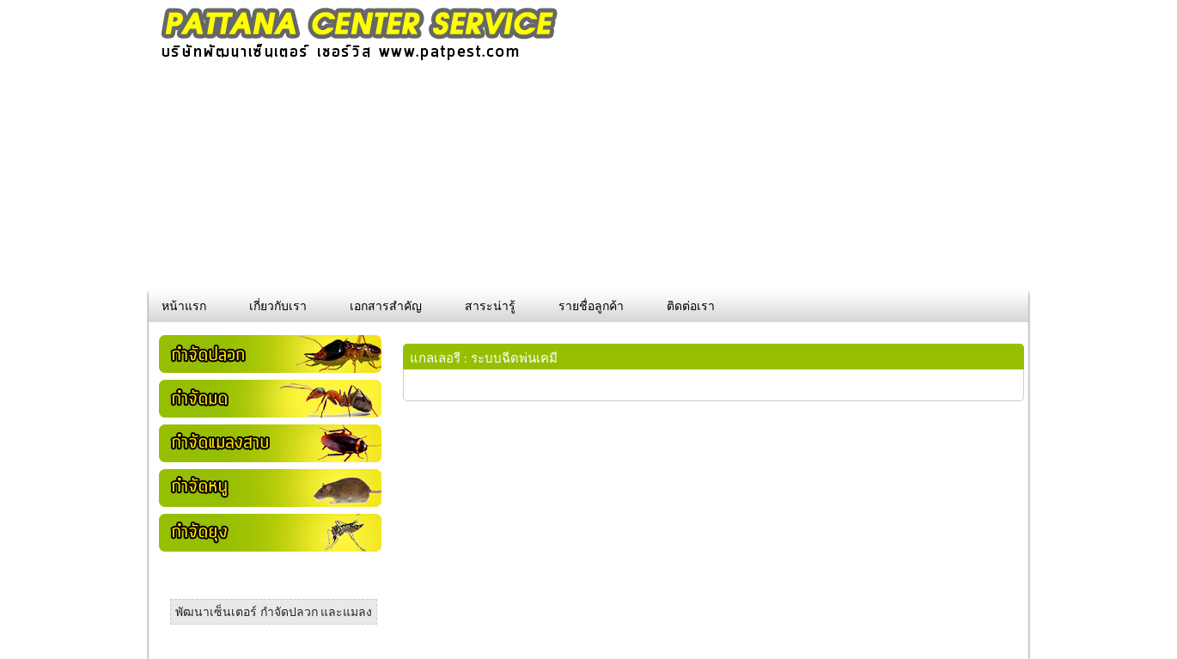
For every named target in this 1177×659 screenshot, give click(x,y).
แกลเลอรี (435, 358)
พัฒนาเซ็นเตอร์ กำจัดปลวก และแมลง (273, 612)
